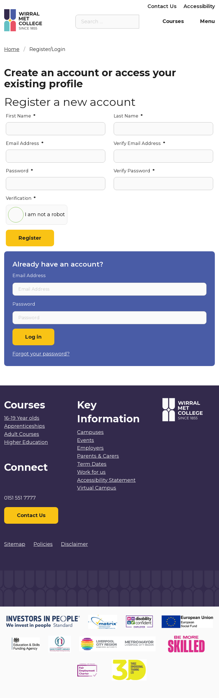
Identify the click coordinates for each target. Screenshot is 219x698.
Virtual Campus (96, 488)
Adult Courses (21, 434)
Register (30, 238)
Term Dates (91, 464)
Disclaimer (74, 544)
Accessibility (199, 6)
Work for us (91, 472)
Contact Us (162, 6)
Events (85, 440)
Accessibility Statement (106, 480)
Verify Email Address (139, 143)
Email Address (25, 143)
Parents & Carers (84, 6)
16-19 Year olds (21, 418)
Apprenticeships (24, 426)
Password (19, 170)
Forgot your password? (41, 354)
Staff (49, 6)
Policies (43, 544)
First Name (20, 116)
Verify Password (134, 170)
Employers (127, 6)
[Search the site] (131, 22)
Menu (207, 21)
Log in (33, 337)
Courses (173, 21)
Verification (21, 198)
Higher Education (26, 442)
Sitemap (14, 544)
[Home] (30, 20)
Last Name (128, 116)
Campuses (90, 432)
